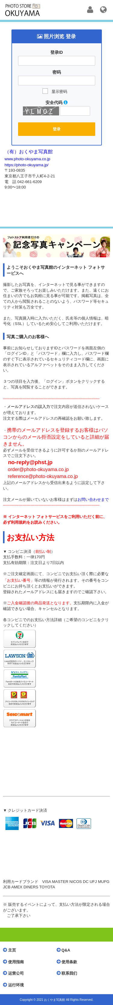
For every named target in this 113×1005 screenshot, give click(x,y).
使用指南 (15, 961)
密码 (56, 72)
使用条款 (68, 961)
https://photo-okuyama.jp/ (27, 165)
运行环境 (15, 984)
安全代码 (56, 102)
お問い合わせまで (93, 499)
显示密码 (59, 91)
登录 (57, 129)
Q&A (65, 950)
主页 (11, 950)
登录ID (56, 52)
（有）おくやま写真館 (29, 151)
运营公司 (15, 973)
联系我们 (68, 973)
